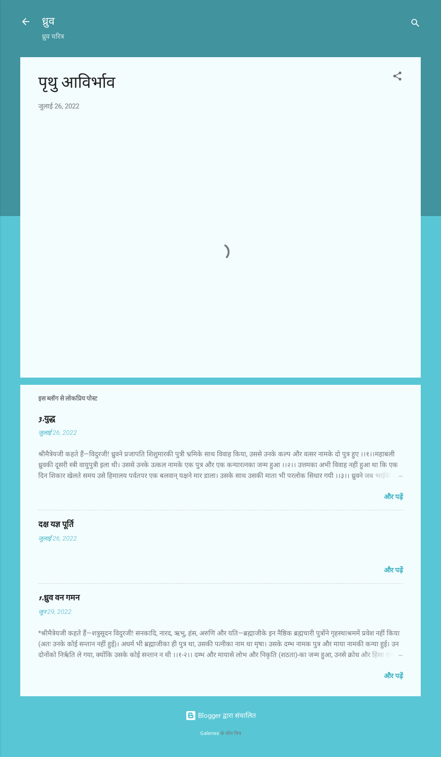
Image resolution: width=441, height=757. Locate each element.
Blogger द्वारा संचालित (220, 716)
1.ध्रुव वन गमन (59, 598)
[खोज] (415, 24)
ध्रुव (48, 21)
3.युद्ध (46, 418)
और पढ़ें (393, 497)
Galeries (209, 733)
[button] (397, 78)
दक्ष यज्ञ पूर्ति (55, 524)
